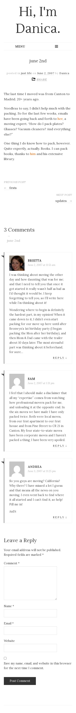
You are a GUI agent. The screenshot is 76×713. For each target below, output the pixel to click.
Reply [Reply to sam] (58, 446)
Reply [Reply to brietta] (58, 358)
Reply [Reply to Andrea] (58, 517)
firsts (10, 188)
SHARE (42, 79)
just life (26, 73)
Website (9, 641)
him (33, 154)
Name (9, 606)
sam (31, 379)
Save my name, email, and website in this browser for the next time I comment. (38, 666)
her (60, 119)
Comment (11, 563)
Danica (64, 73)
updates (63, 201)
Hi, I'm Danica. (38, 20)
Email (9, 623)
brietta (35, 260)
